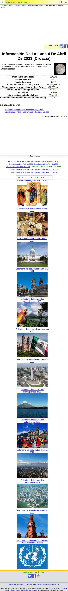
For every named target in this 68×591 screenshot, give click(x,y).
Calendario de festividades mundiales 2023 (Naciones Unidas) (32, 541)
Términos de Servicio (33, 584)
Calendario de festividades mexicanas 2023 (32, 330)
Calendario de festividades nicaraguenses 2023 (32, 391)
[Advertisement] (33, 27)
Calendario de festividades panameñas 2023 (32, 481)
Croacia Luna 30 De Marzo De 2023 (20, 161)
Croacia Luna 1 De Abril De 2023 (21, 164)
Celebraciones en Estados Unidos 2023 (32, 240)
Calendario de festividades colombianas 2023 (32, 421)
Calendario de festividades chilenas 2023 (32, 451)
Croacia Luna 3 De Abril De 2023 (18, 167)
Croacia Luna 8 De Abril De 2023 (46, 172)
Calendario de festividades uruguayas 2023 (32, 270)
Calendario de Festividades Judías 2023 (32, 209)
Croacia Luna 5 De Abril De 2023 (21, 170)
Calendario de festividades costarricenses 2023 (32, 300)
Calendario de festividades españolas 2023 (32, 511)
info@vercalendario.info (51, 584)
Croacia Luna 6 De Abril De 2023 (46, 170)
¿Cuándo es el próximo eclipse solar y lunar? (24, 110)
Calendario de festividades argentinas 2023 (32, 360)
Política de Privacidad (16, 584)
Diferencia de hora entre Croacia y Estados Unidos (27, 112)
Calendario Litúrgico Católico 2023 (32, 180)
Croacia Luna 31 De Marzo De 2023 (47, 161)
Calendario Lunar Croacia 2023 (12, 6)
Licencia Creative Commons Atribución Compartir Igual (36, 589)
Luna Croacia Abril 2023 (34, 6)
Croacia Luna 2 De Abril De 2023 (46, 164)
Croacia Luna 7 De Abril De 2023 (21, 172)
